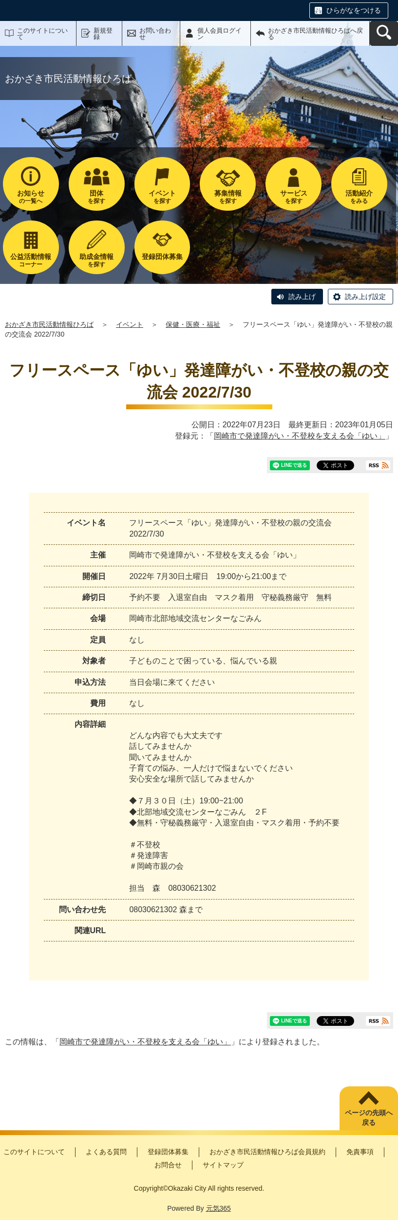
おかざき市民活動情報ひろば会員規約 (267, 1152)
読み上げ (302, 296)
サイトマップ (223, 1165)
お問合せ (168, 1165)
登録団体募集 (168, 1152)
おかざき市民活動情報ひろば (49, 324)
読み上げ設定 (365, 296)
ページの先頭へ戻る (369, 1117)
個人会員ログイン (219, 33)
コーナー (31, 260)
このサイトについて (42, 33)
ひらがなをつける (353, 10)
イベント (129, 324)
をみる (359, 196)
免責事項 (360, 1152)
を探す (97, 196)
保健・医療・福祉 (193, 324)
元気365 (218, 1208)
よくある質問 (106, 1152)
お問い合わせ (155, 33)
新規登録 (103, 33)
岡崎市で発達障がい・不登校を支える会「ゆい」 (299, 436)
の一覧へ (31, 196)
